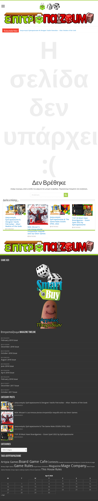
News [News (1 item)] (88, 466)
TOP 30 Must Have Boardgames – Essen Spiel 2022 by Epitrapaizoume (81, 221)
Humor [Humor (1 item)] (40, 466)
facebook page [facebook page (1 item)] (90, 462)
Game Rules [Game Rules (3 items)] (23, 466)
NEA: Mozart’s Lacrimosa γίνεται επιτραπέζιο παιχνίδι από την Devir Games (37, 230)
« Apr (3, 495)
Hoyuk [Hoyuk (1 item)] (35, 466)
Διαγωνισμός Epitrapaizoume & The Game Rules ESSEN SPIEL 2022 (59, 220)
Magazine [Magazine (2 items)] (55, 466)
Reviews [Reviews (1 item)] (8, 470)
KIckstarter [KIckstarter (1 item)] (45, 466)
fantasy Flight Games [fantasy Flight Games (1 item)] (7, 466)
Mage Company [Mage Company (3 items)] (73, 466)
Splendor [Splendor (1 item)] (38, 470)
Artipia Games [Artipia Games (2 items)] (9, 461)
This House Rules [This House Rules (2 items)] (51, 469)
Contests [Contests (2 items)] (53, 461)
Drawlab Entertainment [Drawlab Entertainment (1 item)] (66, 462)
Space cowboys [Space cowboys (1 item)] (20, 470)
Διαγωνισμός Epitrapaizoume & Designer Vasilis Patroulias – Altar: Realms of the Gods (48, 30)
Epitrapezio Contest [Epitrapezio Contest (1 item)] (79, 462)
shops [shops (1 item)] (13, 470)
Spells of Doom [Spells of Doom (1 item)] (30, 470)
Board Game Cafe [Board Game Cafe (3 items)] (33, 462)
